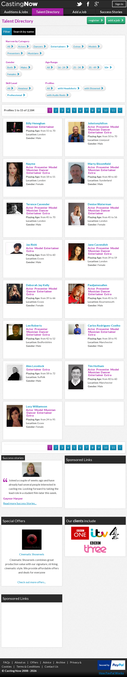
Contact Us (51, 666)
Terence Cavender (38, 204)
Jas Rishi (31, 244)
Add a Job (79, 12)
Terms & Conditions (28, 666)
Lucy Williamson (36, 406)
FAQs (6, 662)
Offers (34, 662)
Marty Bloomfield (99, 163)
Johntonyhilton (97, 123)
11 (113, 110)
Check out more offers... (31, 582)
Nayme (30, 163)
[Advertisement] (96, 413)
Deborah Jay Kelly (37, 285)
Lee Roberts (34, 325)
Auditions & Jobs (16, 12)
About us (20, 662)
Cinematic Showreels (31, 554)
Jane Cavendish (98, 244)
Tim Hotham (96, 366)
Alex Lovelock (35, 366)
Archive (60, 662)
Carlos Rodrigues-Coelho (104, 325)
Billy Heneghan (35, 123)
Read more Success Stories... (19, 503)
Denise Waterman (99, 204)
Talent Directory (47, 12)
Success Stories (111, 12)
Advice (47, 662)
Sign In (119, 4)
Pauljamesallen (97, 285)
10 (105, 110)
